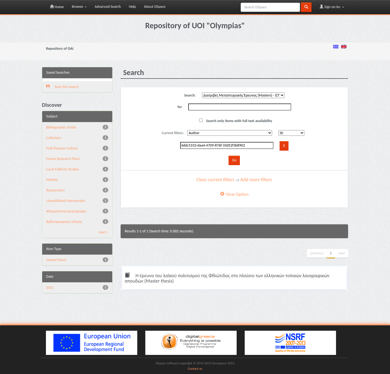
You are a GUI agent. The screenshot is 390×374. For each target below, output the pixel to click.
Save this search (62, 86)
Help (132, 6)
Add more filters (256, 180)
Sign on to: (332, 6)
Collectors (53, 138)
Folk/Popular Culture (62, 148)
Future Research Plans (63, 158)
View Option (234, 194)
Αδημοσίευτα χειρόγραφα (66, 211)
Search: (190, 95)
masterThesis (56, 260)
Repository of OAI (59, 48)
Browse (79, 6)
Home (57, 6)
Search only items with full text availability (235, 121)
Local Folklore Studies (62, 169)
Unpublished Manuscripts (65, 200)
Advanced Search (108, 6)
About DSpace (154, 6)
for (180, 107)
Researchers (55, 190)
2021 (50, 287)
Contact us (195, 368)
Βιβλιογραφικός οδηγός (64, 221)
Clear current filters (215, 180)
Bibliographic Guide (61, 127)
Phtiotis (52, 179)
